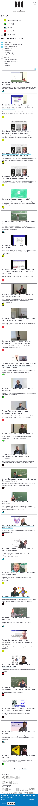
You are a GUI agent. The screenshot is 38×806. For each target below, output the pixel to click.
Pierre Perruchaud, (15, 412)
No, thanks (11, 803)
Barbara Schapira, (15, 246)
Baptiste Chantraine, (17, 549)
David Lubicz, (19, 732)
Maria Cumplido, (17, 666)
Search (3, 69)
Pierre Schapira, (15, 456)
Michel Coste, (17, 434)
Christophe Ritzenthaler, (16, 199)
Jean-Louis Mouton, (17, 295)
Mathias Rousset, (17, 342)
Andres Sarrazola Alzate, (19, 480)
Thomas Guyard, (17, 642)
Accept (4, 803)
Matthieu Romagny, (18, 272)
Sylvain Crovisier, (17, 389)
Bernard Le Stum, (15, 503)
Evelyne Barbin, (19, 366)
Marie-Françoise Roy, (18, 574)
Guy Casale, (16, 618)
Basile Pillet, (18, 756)
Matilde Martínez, (18, 688)
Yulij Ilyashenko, (18, 527)
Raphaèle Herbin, (18, 319)
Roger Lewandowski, (18, 710)
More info (32, 800)
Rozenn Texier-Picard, (17, 107)
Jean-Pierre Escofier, (16, 132)
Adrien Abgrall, (16, 83)
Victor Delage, (19, 222)
